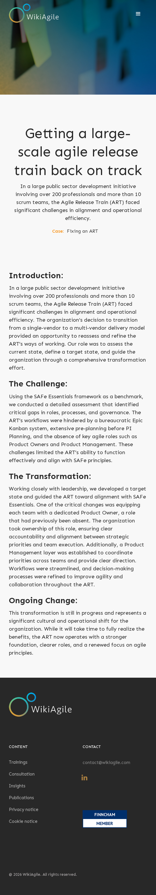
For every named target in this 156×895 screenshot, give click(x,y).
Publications (21, 797)
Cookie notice (23, 821)
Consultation (22, 774)
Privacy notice (23, 809)
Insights (17, 786)
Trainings (18, 762)
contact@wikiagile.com (106, 762)
